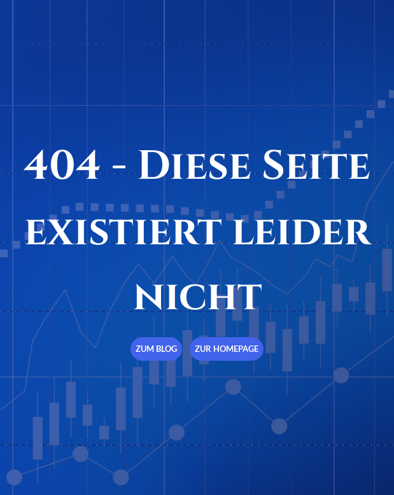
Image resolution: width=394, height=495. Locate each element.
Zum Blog (156, 349)
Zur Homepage (226, 349)
